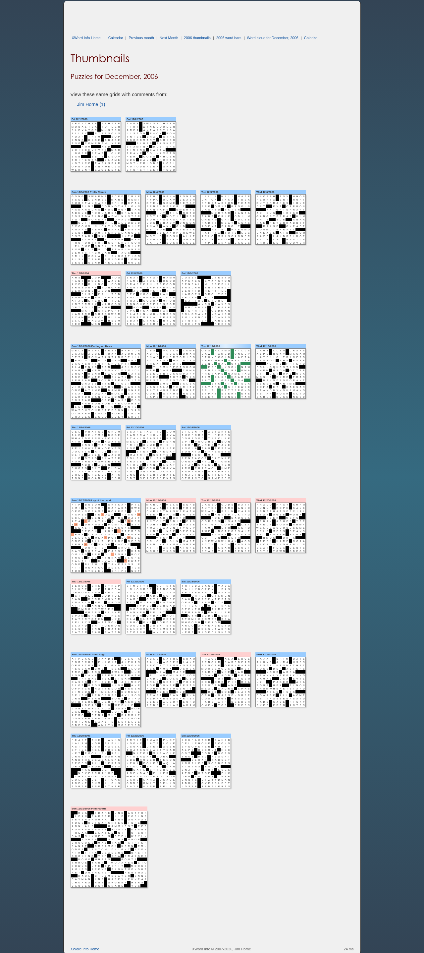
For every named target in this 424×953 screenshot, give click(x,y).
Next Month (169, 38)
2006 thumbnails (197, 38)
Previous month (141, 38)
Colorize (310, 38)
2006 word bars (228, 38)
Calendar (115, 38)
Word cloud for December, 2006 (272, 38)
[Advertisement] (191, 16)
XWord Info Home (86, 38)
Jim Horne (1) (91, 104)
